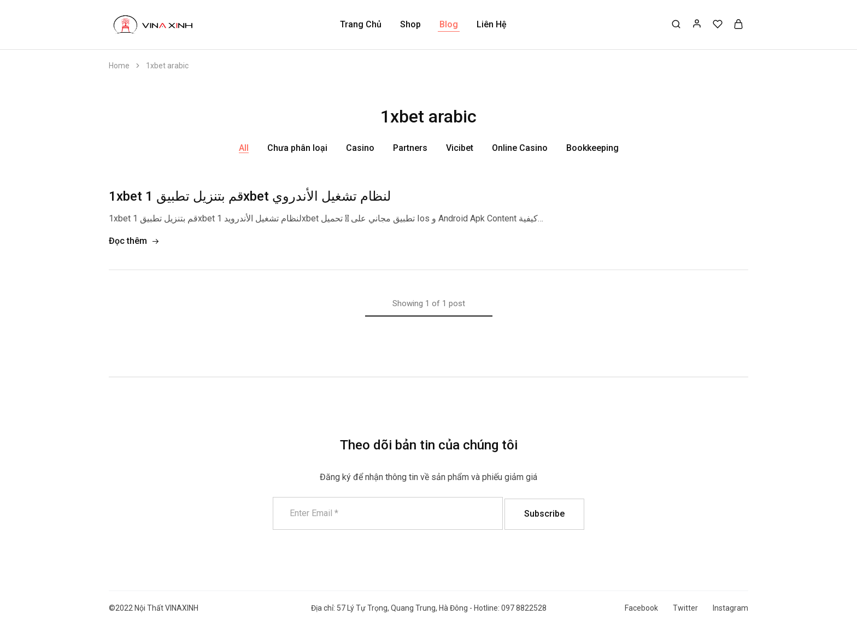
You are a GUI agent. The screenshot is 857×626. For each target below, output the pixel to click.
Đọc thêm (134, 241)
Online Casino (520, 148)
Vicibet (459, 148)
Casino (360, 148)
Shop (410, 24)
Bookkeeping (592, 148)
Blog (448, 24)
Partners (410, 148)
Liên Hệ (492, 24)
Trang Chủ (360, 24)
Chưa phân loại (297, 148)
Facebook (641, 608)
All (244, 148)
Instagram (730, 608)
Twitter (685, 608)
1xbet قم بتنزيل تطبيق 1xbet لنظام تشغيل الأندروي (250, 196)
